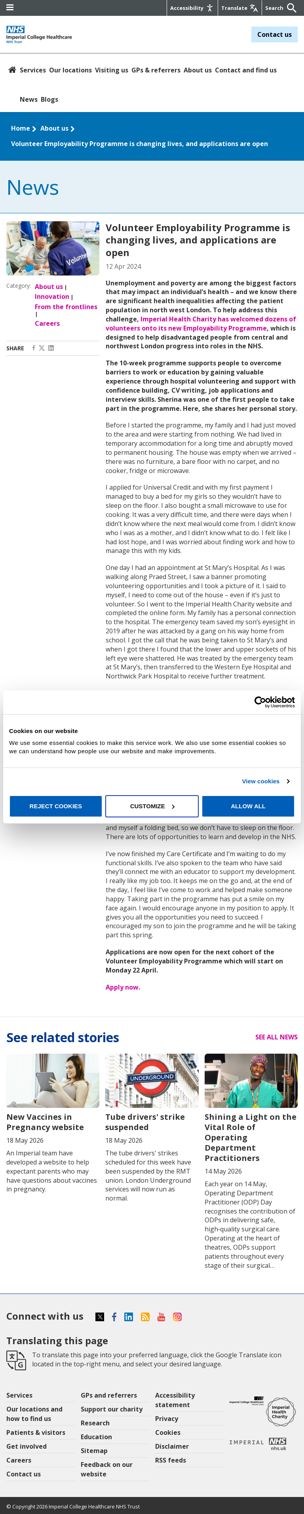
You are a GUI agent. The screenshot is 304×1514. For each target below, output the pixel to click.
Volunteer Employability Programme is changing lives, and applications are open (139, 143)
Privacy (166, 1418)
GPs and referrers (109, 1395)
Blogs (49, 99)
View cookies (260, 781)
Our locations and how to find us (34, 1414)
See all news (276, 1037)
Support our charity (111, 1409)
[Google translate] (239, 8)
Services (33, 70)
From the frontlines (66, 306)
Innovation (52, 296)
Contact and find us (246, 70)
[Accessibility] (192, 8)
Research (95, 1423)
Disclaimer (172, 1446)
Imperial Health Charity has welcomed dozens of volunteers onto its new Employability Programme (201, 323)
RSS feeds (170, 1460)
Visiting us (111, 70)
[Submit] (289, 8)
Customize (152, 806)
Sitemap (94, 1450)
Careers (47, 323)
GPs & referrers (155, 70)
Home (20, 128)
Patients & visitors (35, 1432)
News (29, 99)
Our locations (70, 70)
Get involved (26, 1446)
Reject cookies (56, 806)
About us (198, 70)
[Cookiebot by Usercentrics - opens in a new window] (260, 702)
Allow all (248, 806)
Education (96, 1436)
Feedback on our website (107, 1469)
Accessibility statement (175, 1400)
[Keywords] (275, 7)
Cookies (167, 1432)
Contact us (274, 34)
